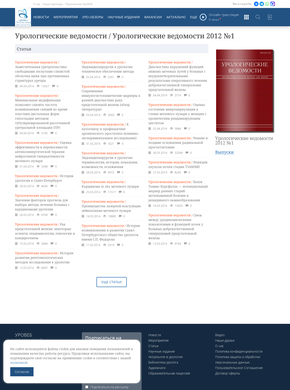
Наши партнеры (53, 4)
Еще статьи (111, 282)
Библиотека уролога (163, 362)
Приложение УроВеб (79, 4)
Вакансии (153, 17)
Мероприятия (66, 17)
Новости (41, 17)
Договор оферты (227, 373)
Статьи (153, 346)
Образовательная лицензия (169, 373)
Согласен (22, 371)
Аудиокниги (157, 368)
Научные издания (124, 17)
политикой (18, 362)
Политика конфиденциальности (238, 351)
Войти (269, 17)
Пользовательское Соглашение (239, 368)
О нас (36, 4)
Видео (220, 335)
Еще (193, 17)
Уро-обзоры (92, 17)
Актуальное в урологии (165, 357)
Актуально (176, 17)
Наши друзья (224, 340)
